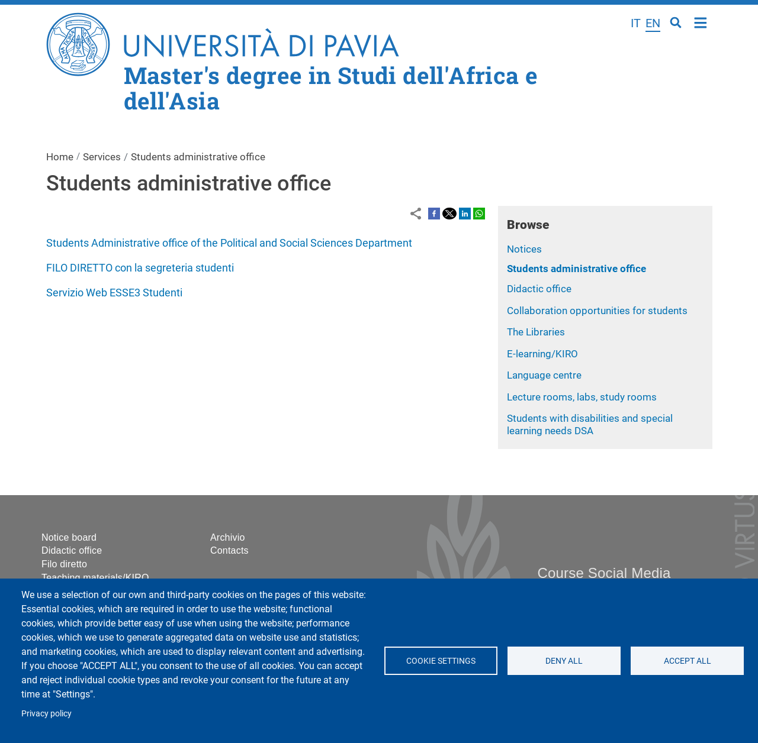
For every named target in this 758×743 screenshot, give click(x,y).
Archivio (227, 537)
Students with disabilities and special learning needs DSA (590, 424)
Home (700, 21)
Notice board (69, 537)
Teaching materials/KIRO (95, 578)
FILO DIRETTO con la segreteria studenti (140, 267)
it (636, 23)
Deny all (564, 661)
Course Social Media (603, 573)
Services (102, 157)
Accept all (687, 661)
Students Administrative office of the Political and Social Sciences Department (229, 243)
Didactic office (539, 289)
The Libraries (536, 332)
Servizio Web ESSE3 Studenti (114, 292)
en (652, 23)
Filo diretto (64, 564)
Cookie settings (441, 661)
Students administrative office (576, 268)
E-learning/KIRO (542, 354)
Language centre (544, 375)
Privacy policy (46, 713)
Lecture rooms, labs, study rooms (582, 397)
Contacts (229, 550)
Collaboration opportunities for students (597, 310)
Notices (524, 249)
